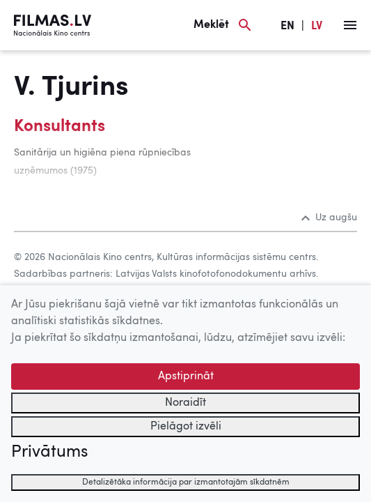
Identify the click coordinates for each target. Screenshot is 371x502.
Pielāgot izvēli (185, 426)
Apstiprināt (186, 376)
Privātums (49, 452)
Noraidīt (185, 403)
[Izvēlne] (350, 25)
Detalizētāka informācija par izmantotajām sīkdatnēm (186, 482)
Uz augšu (329, 217)
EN (287, 26)
